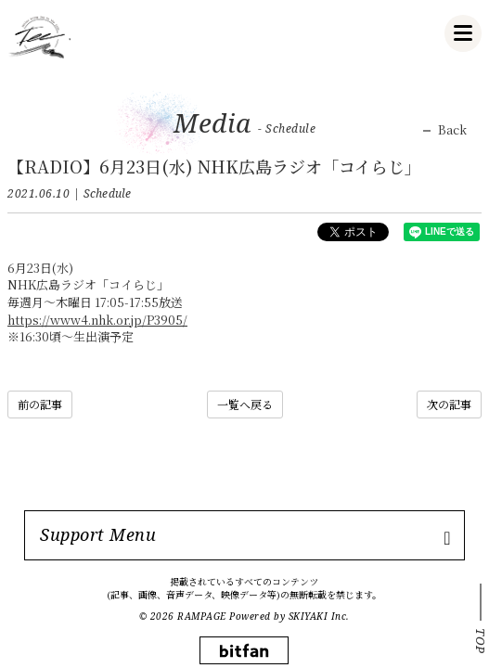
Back (452, 130)
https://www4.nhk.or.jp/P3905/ (97, 319)
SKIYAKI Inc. (319, 616)
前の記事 (40, 404)
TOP (480, 641)
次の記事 (449, 404)
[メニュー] (463, 33)
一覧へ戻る (245, 404)
